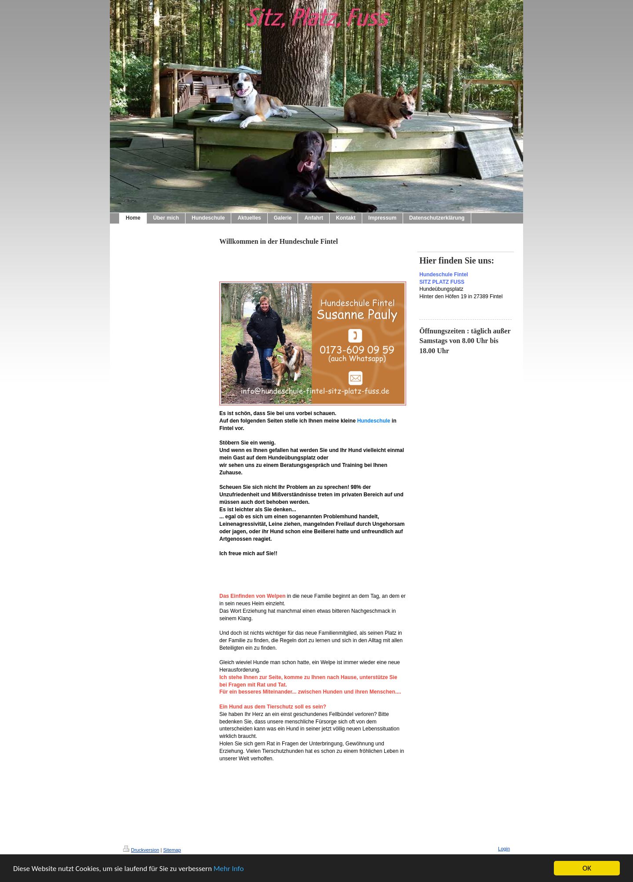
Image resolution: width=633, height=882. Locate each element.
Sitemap (172, 850)
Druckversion (141, 850)
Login (504, 848)
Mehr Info (229, 869)
